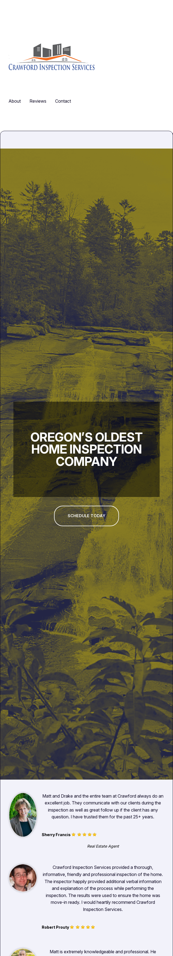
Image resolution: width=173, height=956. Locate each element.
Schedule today (86, 515)
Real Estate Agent (103, 846)
